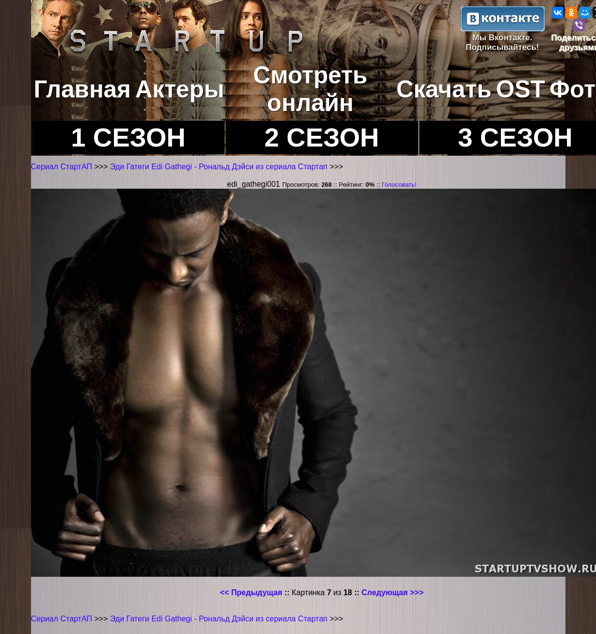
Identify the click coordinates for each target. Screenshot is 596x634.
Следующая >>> (393, 592)
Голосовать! (399, 184)
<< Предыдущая (251, 592)
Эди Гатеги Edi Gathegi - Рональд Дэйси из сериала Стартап (220, 167)
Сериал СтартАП (61, 167)
